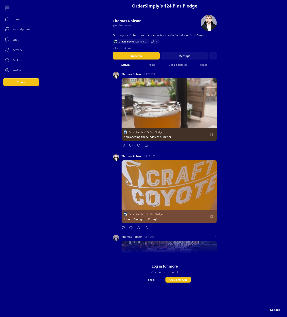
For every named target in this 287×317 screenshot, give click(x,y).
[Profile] (21, 70)
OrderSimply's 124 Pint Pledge (146, 132)
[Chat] (21, 39)
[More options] (215, 74)
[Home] (7, 7)
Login (151, 279)
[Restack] (138, 145)
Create (21, 82)
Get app (275, 310)
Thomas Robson (132, 74)
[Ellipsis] (213, 56)
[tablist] (165, 64)
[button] (21, 19)
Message (184, 56)
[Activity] (21, 49)
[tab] (126, 64)
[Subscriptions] (21, 29)
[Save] (212, 134)
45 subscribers (122, 48)
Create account (178, 279)
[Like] (123, 145)
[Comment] (131, 145)
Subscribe (136, 56)
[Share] (146, 145)
